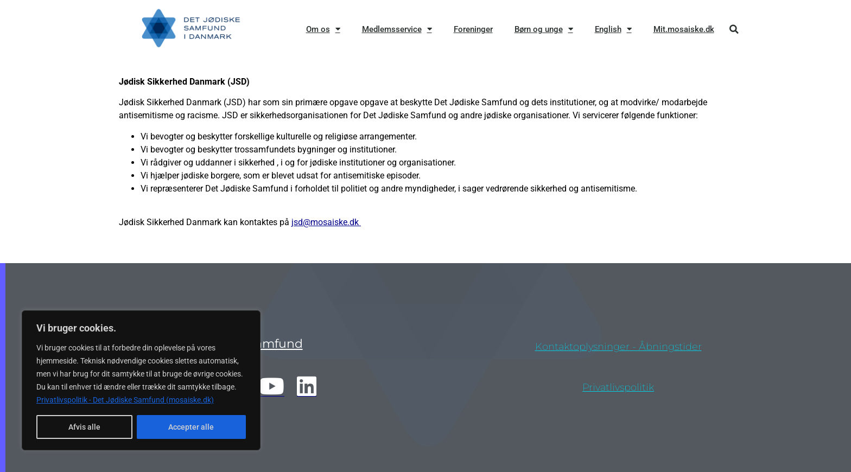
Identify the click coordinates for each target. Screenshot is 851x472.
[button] (734, 29)
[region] (141, 380)
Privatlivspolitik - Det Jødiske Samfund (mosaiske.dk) (125, 400)
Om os (323, 29)
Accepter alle (191, 427)
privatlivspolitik (618, 387)
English (613, 29)
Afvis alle (84, 427)
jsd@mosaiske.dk (326, 222)
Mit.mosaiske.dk (683, 29)
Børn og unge (544, 29)
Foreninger (473, 29)
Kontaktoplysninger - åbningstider (618, 347)
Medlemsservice (397, 29)
